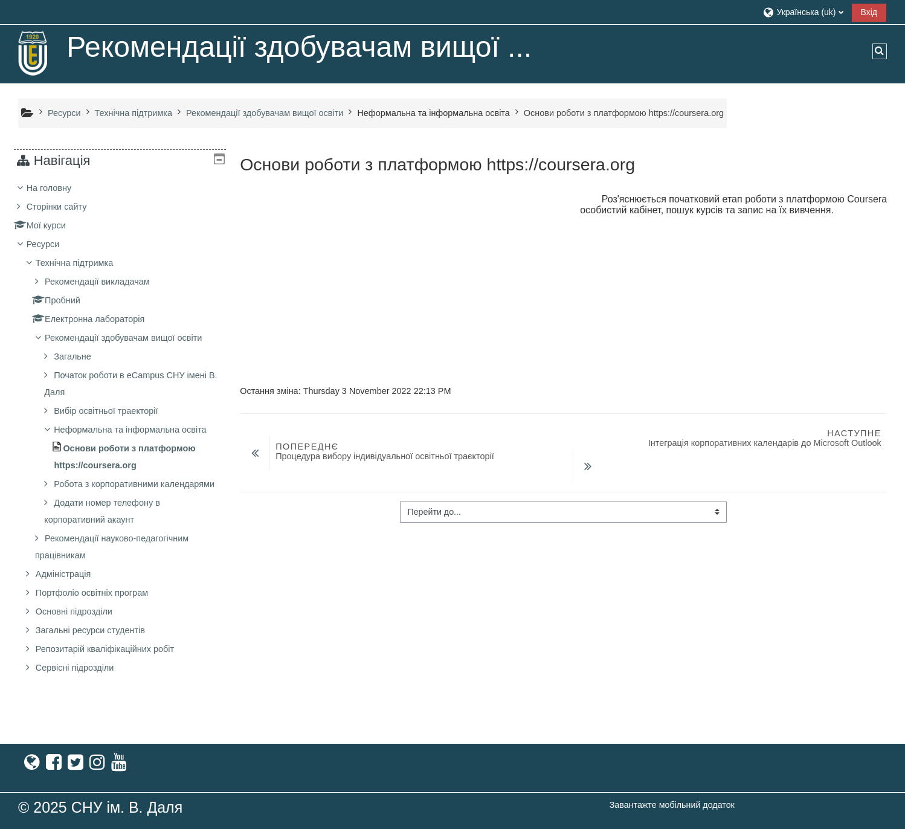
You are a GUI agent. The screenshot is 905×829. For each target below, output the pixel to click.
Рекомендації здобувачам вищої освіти (132, 338)
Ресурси (52, 244)
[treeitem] (120, 444)
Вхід (869, 12)
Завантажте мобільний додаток (672, 805)
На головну (58, 188)
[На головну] (33, 53)
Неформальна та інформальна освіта (433, 113)
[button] (802, 11)
